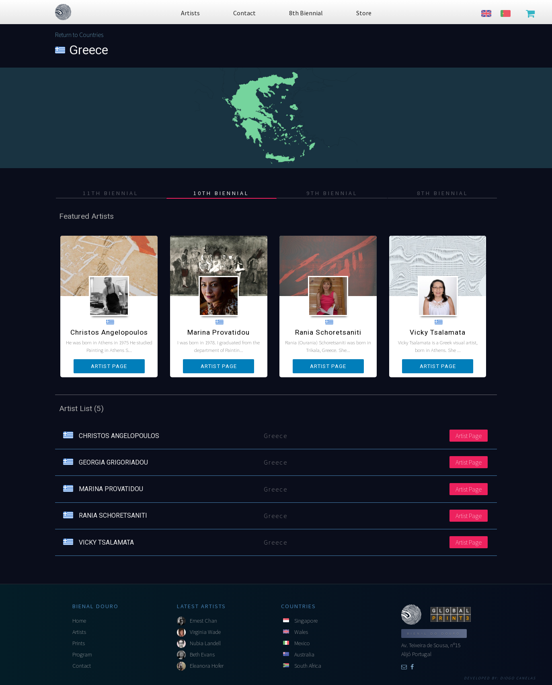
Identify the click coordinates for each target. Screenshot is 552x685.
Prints (78, 643)
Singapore (306, 620)
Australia (304, 654)
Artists (79, 632)
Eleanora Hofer (207, 665)
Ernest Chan (203, 620)
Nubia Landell (205, 643)
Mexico (302, 643)
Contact (81, 665)
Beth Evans (202, 654)
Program (82, 654)
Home (79, 620)
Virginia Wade (205, 632)
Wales (301, 632)
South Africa (307, 665)
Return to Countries (79, 35)
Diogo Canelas (518, 678)
